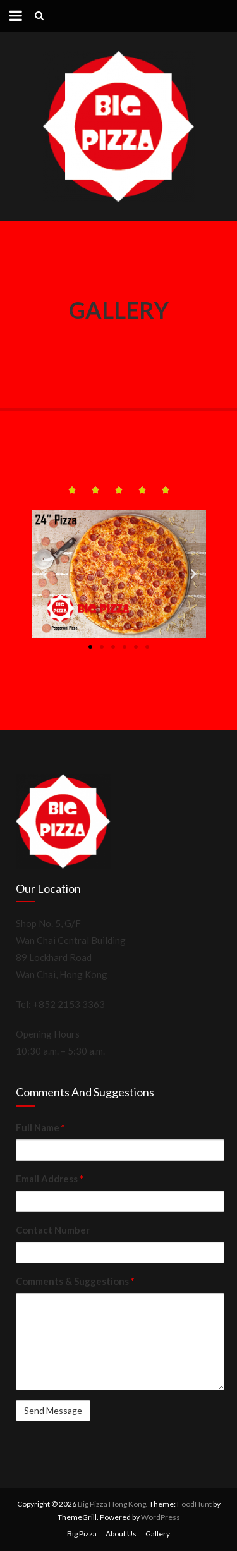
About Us (121, 1533)
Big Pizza (82, 1533)
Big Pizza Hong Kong (112, 1504)
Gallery (157, 1533)
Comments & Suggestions (75, 1281)
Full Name (40, 1127)
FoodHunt (194, 1504)
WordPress (160, 1517)
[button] (90, 647)
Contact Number (53, 1229)
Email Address (49, 1178)
